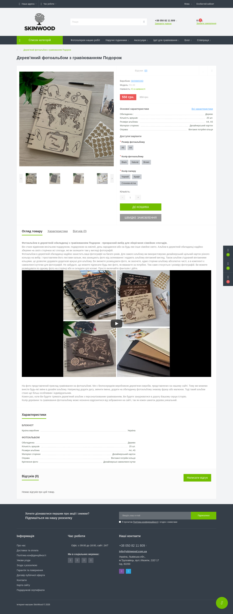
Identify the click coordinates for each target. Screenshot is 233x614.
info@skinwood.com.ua (133, 550)
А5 (123, 147)
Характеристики (58, 230)
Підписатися (203, 514)
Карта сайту (23, 584)
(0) (145, 70)
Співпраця (204, 40)
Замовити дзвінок (163, 23)
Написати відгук (197, 476)
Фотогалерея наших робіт (85, 40)
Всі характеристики (202, 109)
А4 (130, 147)
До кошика (141, 206)
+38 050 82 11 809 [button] (133, 544)
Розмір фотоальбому (132, 141)
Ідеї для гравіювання (166, 40)
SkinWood (137, 81)
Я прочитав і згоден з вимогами (149, 521)
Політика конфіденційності (145, 521)
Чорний (125, 177)
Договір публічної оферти (31, 574)
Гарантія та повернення (30, 569)
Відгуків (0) (79, 230)
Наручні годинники (117, 40)
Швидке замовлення (140, 216)
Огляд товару (32, 230)
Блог (188, 40)
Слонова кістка (129, 183)
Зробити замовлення (206, 23)
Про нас (21, 544)
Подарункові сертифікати (31, 589)
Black (124, 162)
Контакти (22, 579)
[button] (28, 4)
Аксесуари (141, 40)
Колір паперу (128, 170)
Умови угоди (23, 559)
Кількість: (125, 191)
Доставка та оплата (27, 549)
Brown (146, 162)
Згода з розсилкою (27, 564)
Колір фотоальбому (131, 156)
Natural (135, 162)
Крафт (137, 177)
